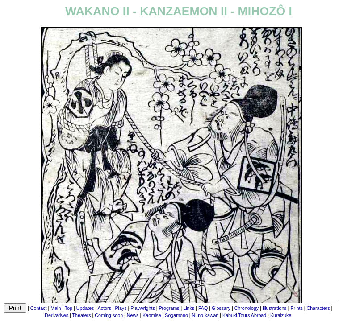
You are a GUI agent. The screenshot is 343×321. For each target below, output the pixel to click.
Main (55, 308)
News (133, 315)
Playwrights (142, 308)
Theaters (81, 315)
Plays (120, 308)
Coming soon (109, 315)
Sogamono (176, 315)
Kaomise (151, 315)
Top (68, 308)
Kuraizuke (280, 315)
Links (188, 308)
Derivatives (56, 315)
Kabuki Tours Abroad (244, 315)
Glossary (221, 308)
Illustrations (275, 308)
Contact (38, 308)
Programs (169, 308)
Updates (85, 308)
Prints (297, 308)
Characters (318, 308)
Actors (104, 308)
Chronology (246, 308)
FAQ (203, 308)
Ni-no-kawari (205, 315)
